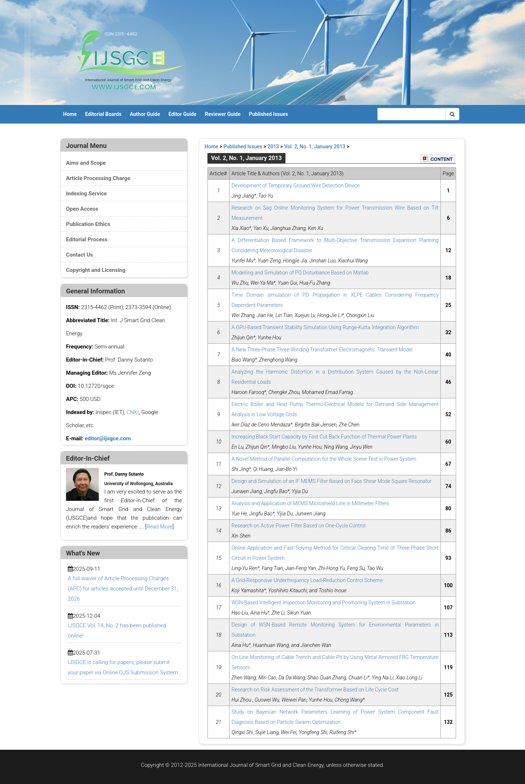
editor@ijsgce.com (108, 438)
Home (70, 114)
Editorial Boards (103, 114)
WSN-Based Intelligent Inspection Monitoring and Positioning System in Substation (324, 602)
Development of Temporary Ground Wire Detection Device (296, 185)
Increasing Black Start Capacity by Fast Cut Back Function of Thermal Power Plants (324, 437)
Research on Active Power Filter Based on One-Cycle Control (298, 525)
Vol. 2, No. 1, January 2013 (315, 146)
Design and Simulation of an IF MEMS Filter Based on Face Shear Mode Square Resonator (332, 481)
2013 (273, 146)
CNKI (133, 412)
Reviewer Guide (223, 114)
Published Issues (268, 114)
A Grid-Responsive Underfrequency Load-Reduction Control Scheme (307, 580)
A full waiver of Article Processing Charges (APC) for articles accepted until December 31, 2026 (123, 588)
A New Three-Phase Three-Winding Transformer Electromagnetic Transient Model (322, 349)
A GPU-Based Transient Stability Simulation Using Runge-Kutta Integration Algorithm (325, 327)
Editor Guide (182, 114)
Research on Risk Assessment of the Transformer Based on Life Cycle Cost (315, 690)
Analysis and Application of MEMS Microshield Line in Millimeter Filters (310, 503)
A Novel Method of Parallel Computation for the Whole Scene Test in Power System (324, 459)
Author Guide (145, 114)
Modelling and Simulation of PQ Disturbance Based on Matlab (300, 273)
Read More (159, 526)
